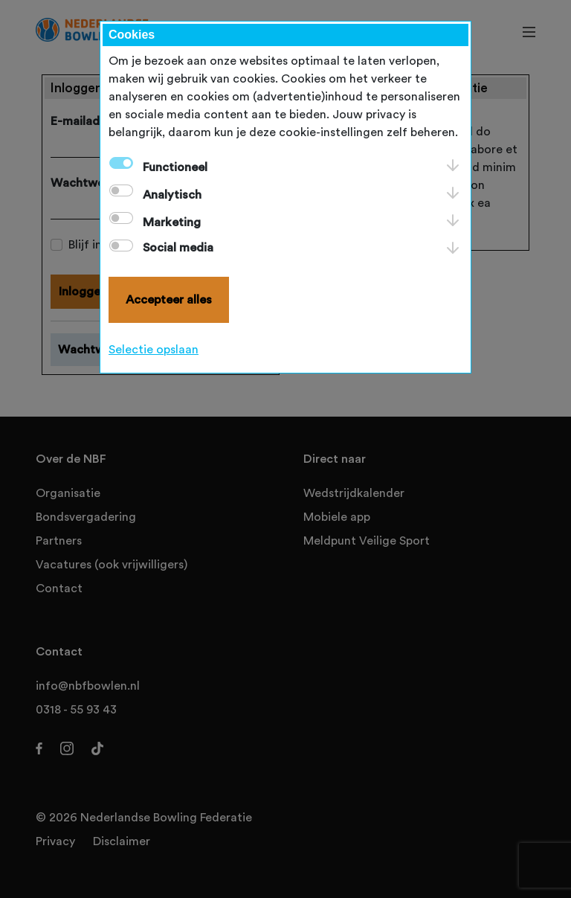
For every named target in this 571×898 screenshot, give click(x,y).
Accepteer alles (169, 300)
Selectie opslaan (154, 350)
